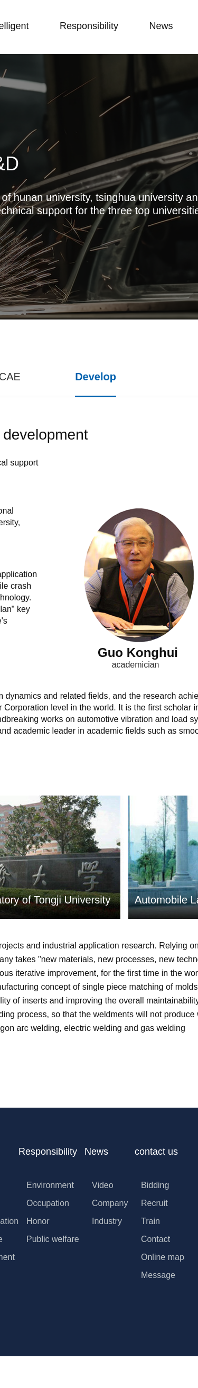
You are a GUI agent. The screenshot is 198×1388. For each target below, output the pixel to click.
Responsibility (89, 26)
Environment (50, 1185)
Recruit (154, 1203)
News (161, 26)
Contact (155, 1239)
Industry (107, 1221)
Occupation (47, 1203)
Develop (95, 376)
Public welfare (52, 1239)
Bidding (155, 1185)
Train (150, 1221)
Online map (162, 1257)
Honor (38, 1221)
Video (103, 1185)
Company (110, 1203)
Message (158, 1275)
